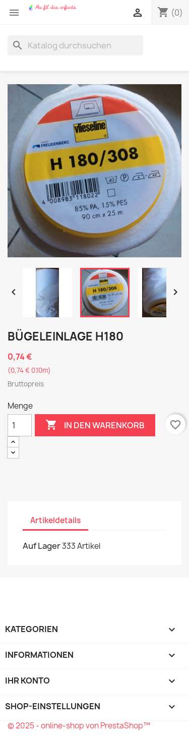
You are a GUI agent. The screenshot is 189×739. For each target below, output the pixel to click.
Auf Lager (41, 546)
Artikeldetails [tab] (55, 520)
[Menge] (20, 425)
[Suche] (75, 45)
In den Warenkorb (95, 425)
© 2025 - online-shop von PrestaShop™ (79, 725)
